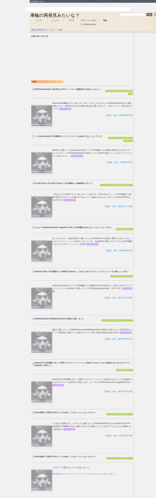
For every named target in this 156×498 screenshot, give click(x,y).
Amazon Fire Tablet (108, 185)
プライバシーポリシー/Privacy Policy (88, 22)
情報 (105, 20)
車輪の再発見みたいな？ (55, 15)
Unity (125, 91)
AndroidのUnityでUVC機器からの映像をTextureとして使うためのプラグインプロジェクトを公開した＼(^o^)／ (81, 271)
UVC (130, 94)
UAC (120, 91)
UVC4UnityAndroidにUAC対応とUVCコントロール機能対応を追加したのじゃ (67, 89)
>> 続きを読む (65, 109)
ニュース (55, 20)
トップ (39, 20)
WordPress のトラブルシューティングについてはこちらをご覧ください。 (84, 474)
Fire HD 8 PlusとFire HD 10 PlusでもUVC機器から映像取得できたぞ (63, 183)
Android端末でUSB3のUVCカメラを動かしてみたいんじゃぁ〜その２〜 (65, 456)
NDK (115, 91)
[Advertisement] (82, 57)
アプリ (72, 20)
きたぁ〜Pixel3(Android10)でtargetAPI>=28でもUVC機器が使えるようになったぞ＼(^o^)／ (73, 227)
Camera (119, 138)
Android (109, 91)
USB (130, 91)
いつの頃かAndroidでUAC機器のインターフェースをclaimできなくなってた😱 (68, 136)
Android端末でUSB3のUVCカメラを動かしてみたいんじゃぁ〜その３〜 (65, 412)
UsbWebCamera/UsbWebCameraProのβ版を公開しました (59, 319)
